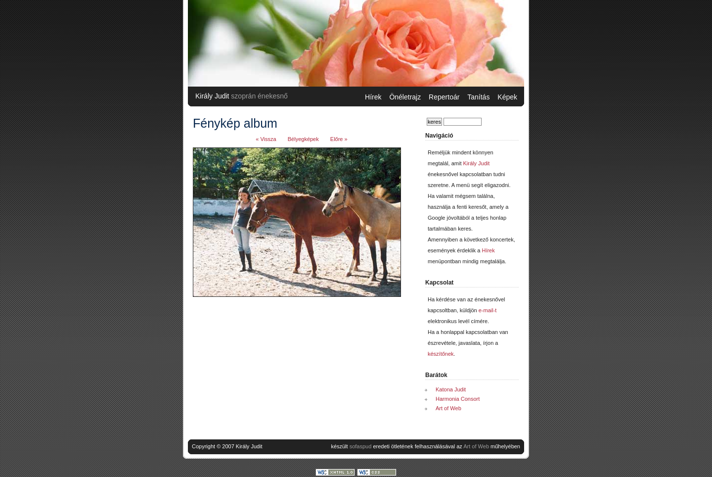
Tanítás (478, 97)
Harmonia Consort (458, 399)
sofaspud (361, 446)
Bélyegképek (303, 139)
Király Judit (212, 96)
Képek (507, 97)
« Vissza (266, 139)
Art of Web (448, 408)
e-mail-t (488, 310)
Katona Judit (451, 389)
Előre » (339, 139)
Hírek (373, 97)
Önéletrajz (405, 97)
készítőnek (441, 354)
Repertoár (444, 97)
